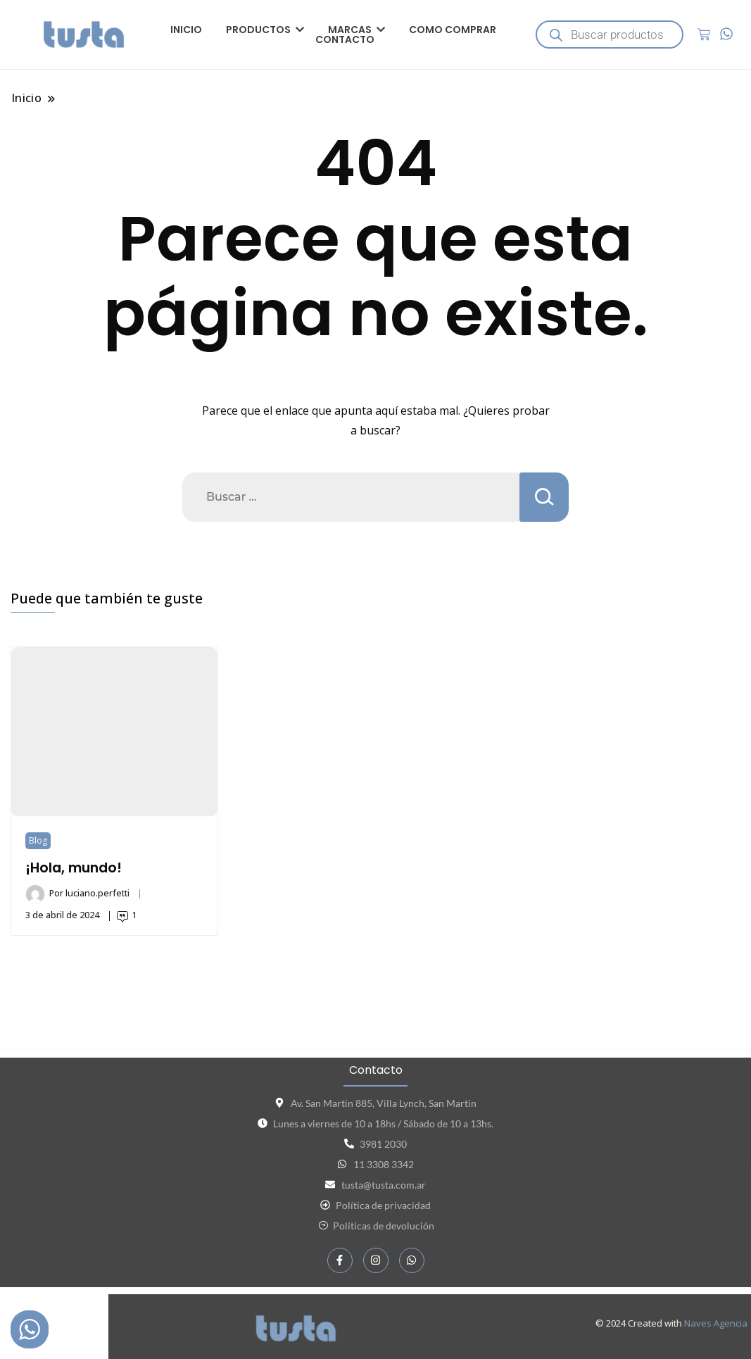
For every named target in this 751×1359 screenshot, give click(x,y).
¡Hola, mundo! (73, 867)
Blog (38, 840)
